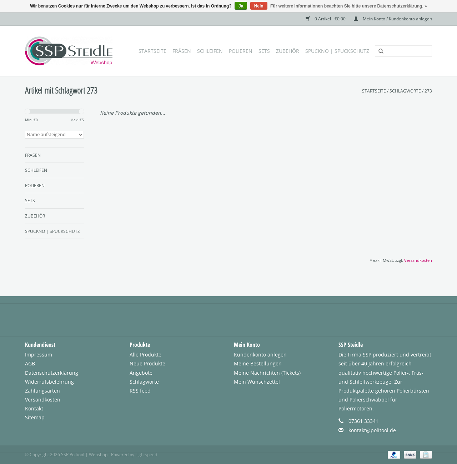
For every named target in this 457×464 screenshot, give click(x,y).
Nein (258, 6)
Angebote (141, 372)
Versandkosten (418, 260)
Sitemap (35, 417)
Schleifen (210, 51)
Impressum (38, 354)
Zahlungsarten (42, 390)
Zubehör (287, 51)
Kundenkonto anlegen (260, 354)
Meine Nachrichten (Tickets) (267, 372)
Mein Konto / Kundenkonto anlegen (393, 19)
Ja (240, 6)
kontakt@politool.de (372, 430)
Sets (264, 51)
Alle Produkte (145, 354)
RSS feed (140, 390)
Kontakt (34, 408)
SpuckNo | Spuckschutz (337, 51)
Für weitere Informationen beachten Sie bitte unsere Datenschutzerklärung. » (348, 6)
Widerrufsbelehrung (49, 381)
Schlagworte (405, 91)
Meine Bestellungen (258, 363)
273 (428, 91)
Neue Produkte (147, 363)
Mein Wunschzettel (257, 381)
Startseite (152, 51)
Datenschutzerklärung (51, 372)
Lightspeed (146, 454)
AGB (30, 363)
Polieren (240, 51)
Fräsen (181, 51)
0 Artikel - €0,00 (326, 19)
